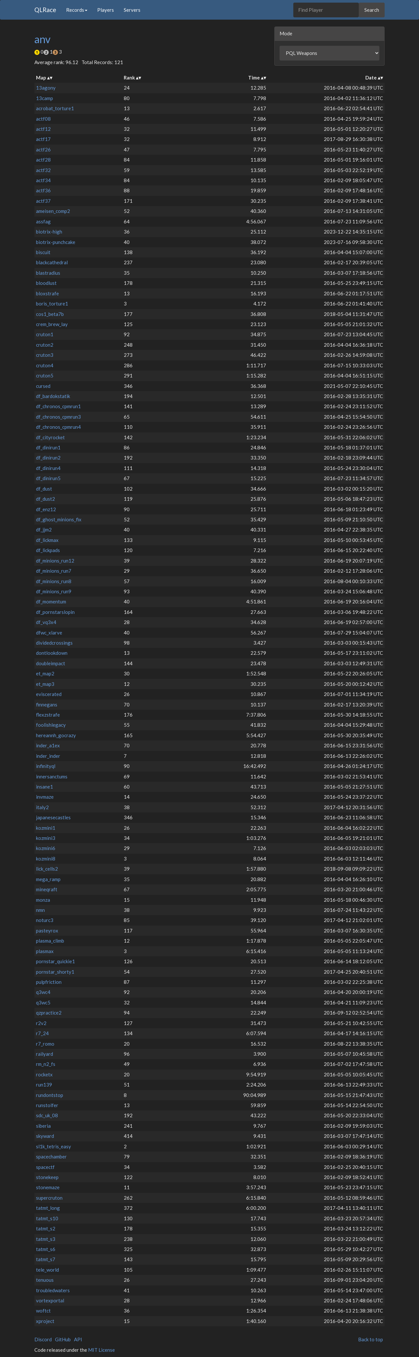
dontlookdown (51, 653)
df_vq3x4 (46, 622)
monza (43, 900)
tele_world (47, 1270)
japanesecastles (53, 817)
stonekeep (47, 1177)
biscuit (43, 252)
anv (42, 39)
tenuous (45, 1280)
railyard (44, 1054)
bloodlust (46, 283)
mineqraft (46, 889)
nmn (40, 910)
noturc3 (44, 920)
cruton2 (44, 345)
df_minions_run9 (53, 591)
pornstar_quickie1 (55, 961)
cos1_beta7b (50, 314)
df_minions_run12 (55, 561)
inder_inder (48, 756)
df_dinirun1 (48, 447)
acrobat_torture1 (55, 108)
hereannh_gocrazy (56, 735)
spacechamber (51, 1156)
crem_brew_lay (52, 324)
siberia (43, 1126)
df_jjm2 (44, 529)
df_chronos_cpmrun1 (58, 406)
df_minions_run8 (53, 581)
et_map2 (45, 673)
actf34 (43, 180)
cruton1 (44, 334)
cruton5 (44, 375)
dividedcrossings (54, 643)
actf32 (43, 170)
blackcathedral (52, 262)
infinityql (45, 766)
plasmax (45, 951)
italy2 (42, 807)
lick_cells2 (47, 869)
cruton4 (44, 365)
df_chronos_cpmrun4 (58, 427)
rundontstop (49, 1095)
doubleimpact (50, 663)
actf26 (43, 149)
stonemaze (48, 1187)
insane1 (44, 787)
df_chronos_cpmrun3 (58, 417)
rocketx (44, 1074)
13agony (46, 88)
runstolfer (47, 1105)
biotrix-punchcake (55, 242)
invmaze (45, 797)
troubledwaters (53, 1290)
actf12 (43, 129)
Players (105, 10)
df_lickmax (47, 540)
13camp (44, 98)
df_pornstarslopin (55, 612)
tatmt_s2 (45, 1228)
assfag (43, 221)
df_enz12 (46, 509)
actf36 (43, 190)
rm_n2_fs (45, 1064)
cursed (43, 386)
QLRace (45, 9)
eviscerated (49, 694)
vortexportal (50, 1300)
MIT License (101, 1350)
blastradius (48, 273)
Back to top (370, 1339)
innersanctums (51, 776)
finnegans (46, 704)
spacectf (45, 1167)
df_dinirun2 (48, 458)
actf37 (43, 201)
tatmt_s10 (47, 1218)
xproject (45, 1321)
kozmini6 (45, 848)
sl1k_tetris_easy (53, 1146)
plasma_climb (50, 941)
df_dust (44, 489)
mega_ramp (48, 879)
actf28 (43, 160)
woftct (43, 1311)
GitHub (63, 1339)
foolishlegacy (51, 725)
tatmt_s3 (45, 1239)
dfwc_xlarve (49, 632)
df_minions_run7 (53, 571)
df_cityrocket (50, 437)
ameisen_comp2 (53, 211)
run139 (44, 1084)
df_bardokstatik (53, 396)
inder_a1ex (48, 745)
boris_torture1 (52, 303)
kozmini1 (45, 828)
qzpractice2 (49, 1013)
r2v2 (41, 1023)
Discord (43, 1339)
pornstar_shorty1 (55, 972)
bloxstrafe (47, 293)
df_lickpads (48, 550)
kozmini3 (45, 838)
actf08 (43, 119)
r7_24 (42, 1033)
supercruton (49, 1198)
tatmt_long (48, 1208)
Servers (132, 10)
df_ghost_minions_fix (59, 519)
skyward (45, 1136)
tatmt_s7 (45, 1259)
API (78, 1339)
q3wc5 (43, 1002)
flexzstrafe (48, 715)
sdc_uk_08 (47, 1115)
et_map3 (45, 684)
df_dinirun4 (48, 468)
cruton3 (44, 355)
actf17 (43, 139)
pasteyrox (47, 930)
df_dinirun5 (48, 478)
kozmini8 (45, 858)
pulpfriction (49, 982)
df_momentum (51, 601)
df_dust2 (45, 499)
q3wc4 (43, 992)
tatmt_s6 (45, 1249)
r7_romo (45, 1044)
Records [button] (76, 10)
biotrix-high (49, 232)
